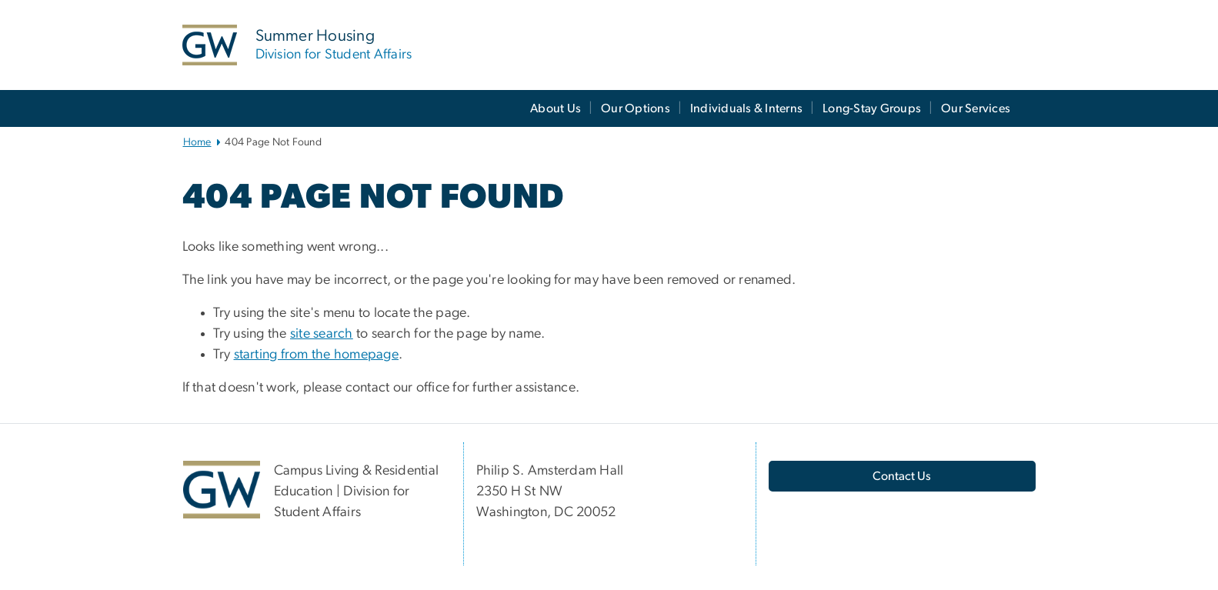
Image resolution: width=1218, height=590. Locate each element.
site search (321, 334)
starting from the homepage (316, 355)
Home (197, 142)
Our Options (635, 108)
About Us (555, 108)
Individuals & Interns (746, 108)
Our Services (975, 108)
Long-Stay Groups (872, 108)
